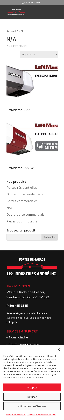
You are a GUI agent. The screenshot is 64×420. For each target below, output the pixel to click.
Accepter (32, 387)
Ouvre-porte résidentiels (24, 194)
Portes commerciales (22, 201)
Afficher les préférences (32, 406)
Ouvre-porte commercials (25, 214)
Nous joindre (18, 337)
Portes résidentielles (21, 187)
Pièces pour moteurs (21, 221)
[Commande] (39, 54)
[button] (59, 349)
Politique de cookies (16, 414)
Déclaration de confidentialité (41, 414)
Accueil (11, 31)
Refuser (32, 397)
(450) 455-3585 (17, 305)
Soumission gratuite (24, 344)
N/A (9, 208)
